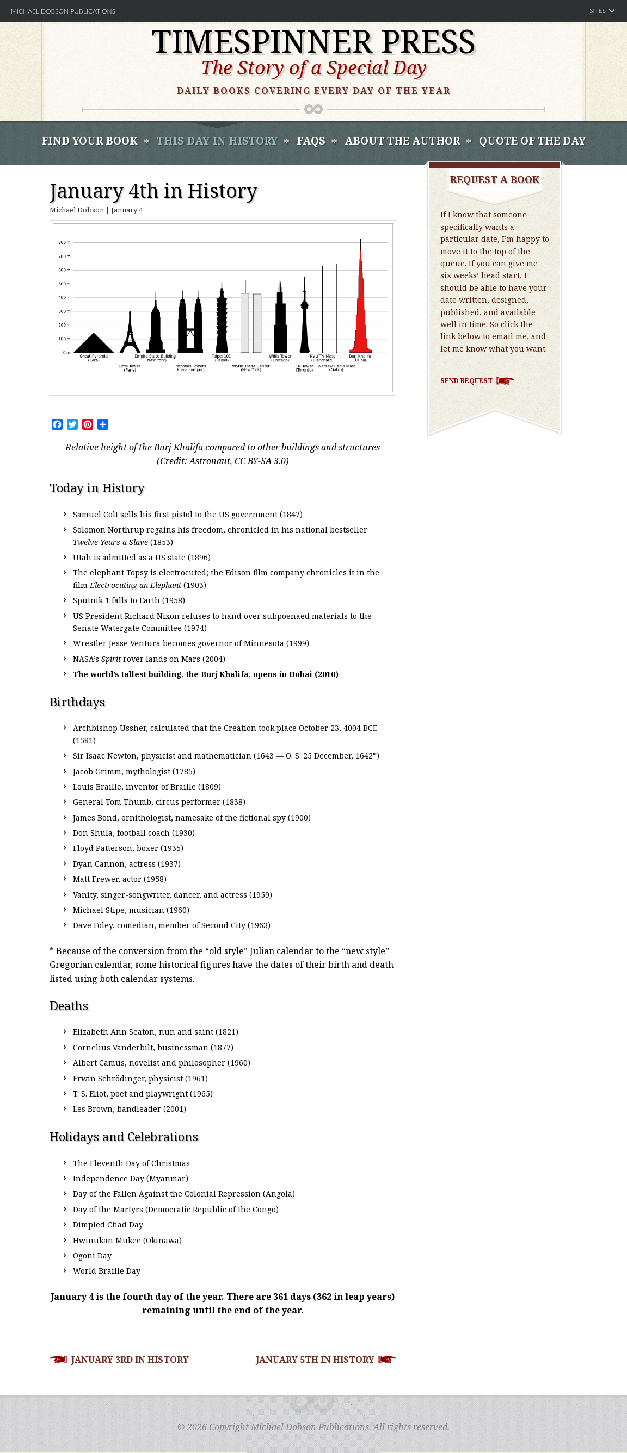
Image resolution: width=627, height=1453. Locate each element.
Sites (597, 11)
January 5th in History (315, 1360)
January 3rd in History (130, 1360)
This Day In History (217, 141)
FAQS (311, 141)
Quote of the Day (532, 141)
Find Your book (89, 141)
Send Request (466, 380)
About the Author (402, 141)
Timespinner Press (313, 40)
